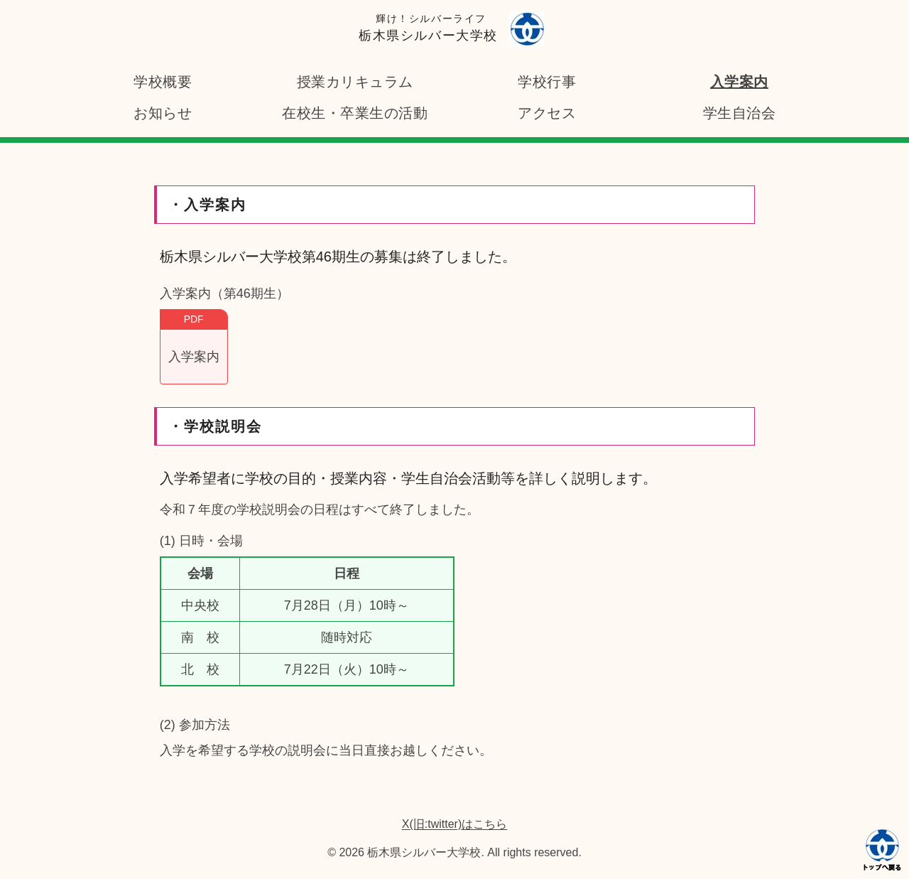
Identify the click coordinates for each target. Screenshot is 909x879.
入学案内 (739, 82)
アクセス (547, 113)
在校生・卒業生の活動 (355, 113)
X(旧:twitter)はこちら (454, 824)
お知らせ (163, 113)
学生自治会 (739, 113)
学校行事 (547, 82)
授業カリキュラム (355, 82)
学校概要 (163, 82)
